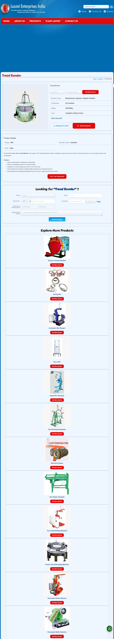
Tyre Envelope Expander (57, 429)
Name (18, 195)
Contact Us (96, 11)
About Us (19, 21)
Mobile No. (16, 201)
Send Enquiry (84, 126)
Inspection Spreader (57, 395)
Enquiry (110, 11)
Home (83, 11)
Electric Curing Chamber (57, 260)
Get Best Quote (57, 265)
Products (35, 21)
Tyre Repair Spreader (57, 497)
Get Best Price (90, 92)
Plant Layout (53, 21)
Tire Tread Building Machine (57, 531)
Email (65, 195)
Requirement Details (16, 213)
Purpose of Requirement (16, 206)
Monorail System (57, 463)
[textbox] (73, 92)
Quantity (64, 201)
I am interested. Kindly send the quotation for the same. (61, 213)
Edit (98, 201)
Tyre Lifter (57, 362)
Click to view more (56, 118)
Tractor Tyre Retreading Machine (57, 564)
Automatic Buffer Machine (57, 598)
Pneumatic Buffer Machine (57, 632)
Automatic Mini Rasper (57, 328)
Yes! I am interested (57, 176)
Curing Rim (57, 294)
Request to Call (61, 126)
